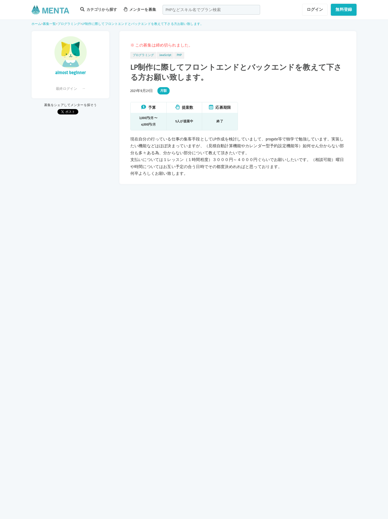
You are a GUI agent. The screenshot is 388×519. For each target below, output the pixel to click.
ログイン (315, 9)
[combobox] (211, 10)
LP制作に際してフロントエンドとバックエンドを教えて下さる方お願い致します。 (142, 24)
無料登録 (343, 9)
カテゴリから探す (98, 9)
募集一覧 (49, 24)
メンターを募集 (140, 9)
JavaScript (165, 55)
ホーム (36, 24)
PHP (179, 55)
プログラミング (68, 24)
